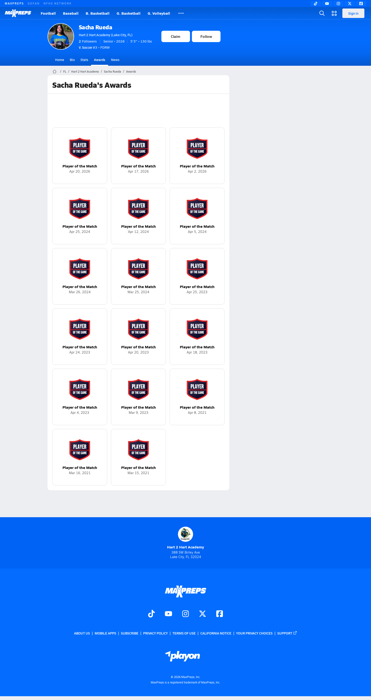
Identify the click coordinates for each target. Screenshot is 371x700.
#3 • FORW (94, 47)
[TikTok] (315, 3)
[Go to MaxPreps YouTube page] (168, 614)
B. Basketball (98, 13)
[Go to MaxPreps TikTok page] (151, 614)
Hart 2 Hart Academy (85, 71)
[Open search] (322, 13)
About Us (82, 633)
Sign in (353, 13)
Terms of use (184, 633)
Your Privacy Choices (254, 633)
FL (64, 71)
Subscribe (129, 633)
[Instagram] (338, 3)
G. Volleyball (159, 13)
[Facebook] (361, 3)
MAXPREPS (14, 3)
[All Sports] (181, 13)
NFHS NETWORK (58, 3)
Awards (99, 59)
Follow (206, 36)
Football (48, 13)
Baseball (71, 13)
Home (59, 59)
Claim (175, 36)
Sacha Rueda (95, 27)
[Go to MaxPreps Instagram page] (185, 614)
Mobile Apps (105, 633)
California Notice (215, 633)
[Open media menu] (334, 13)
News (115, 59)
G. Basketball (129, 13)
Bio (72, 59)
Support (287, 633)
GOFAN (34, 3)
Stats (84, 59)
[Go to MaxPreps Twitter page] (202, 614)
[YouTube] (327, 3)
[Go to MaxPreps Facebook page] (219, 614)
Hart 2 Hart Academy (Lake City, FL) (105, 35)
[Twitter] (349, 3)
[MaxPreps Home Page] (54, 71)
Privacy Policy (155, 633)
